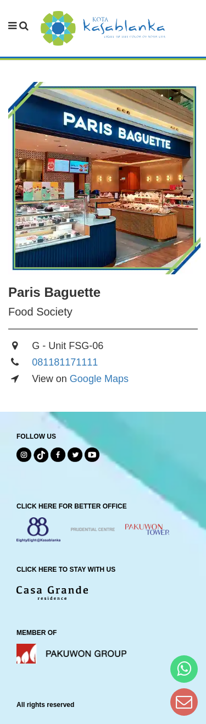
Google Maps (99, 378)
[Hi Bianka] (184, 669)
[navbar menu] (18, 26)
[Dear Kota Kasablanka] (184, 702)
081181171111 (65, 362)
